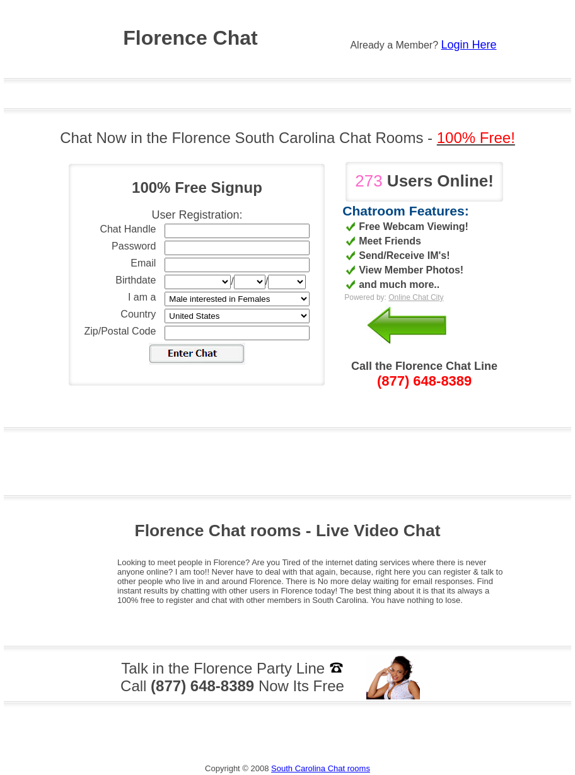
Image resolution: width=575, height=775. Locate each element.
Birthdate (135, 280)
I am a (142, 297)
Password (134, 246)
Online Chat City (415, 297)
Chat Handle (128, 229)
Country (138, 314)
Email (143, 263)
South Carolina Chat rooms (320, 768)
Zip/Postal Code (120, 331)
